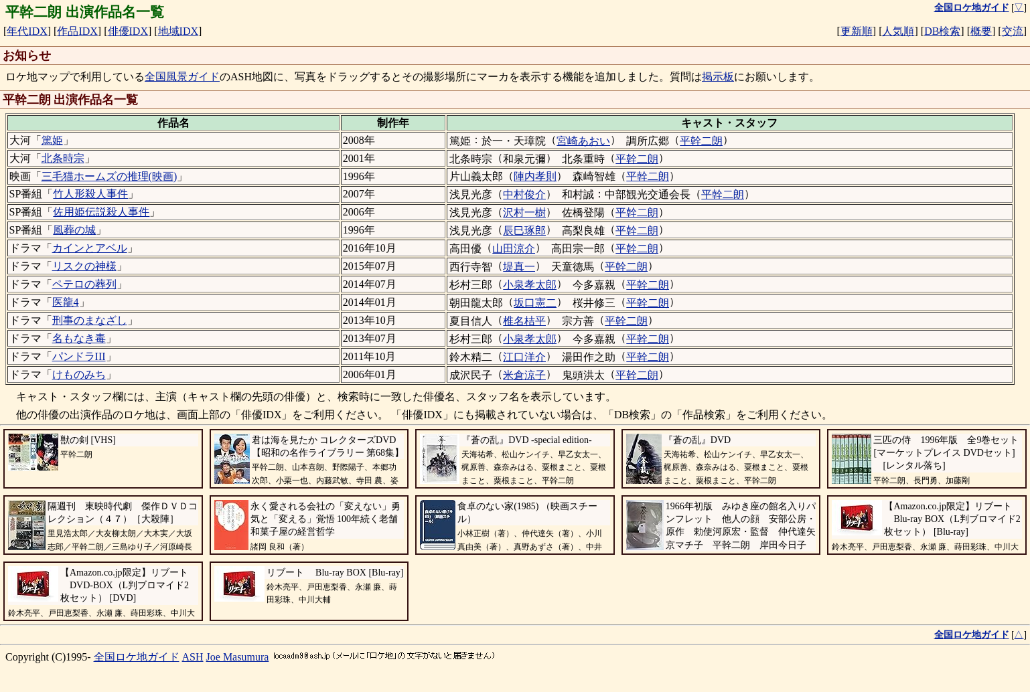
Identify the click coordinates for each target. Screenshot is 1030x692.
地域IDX (178, 31)
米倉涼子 (524, 375)
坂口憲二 (535, 303)
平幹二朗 (701, 141)
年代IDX (27, 31)
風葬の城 (74, 230)
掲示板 (718, 76)
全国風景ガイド (182, 76)
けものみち (79, 374)
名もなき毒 (79, 338)
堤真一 (519, 266)
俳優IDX (128, 31)
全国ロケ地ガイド (136, 657)
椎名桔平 (524, 321)
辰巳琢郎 (524, 230)
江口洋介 (524, 357)
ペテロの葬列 (84, 284)
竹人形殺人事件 (90, 193)
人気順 (898, 31)
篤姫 (52, 140)
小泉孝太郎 (530, 284)
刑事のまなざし (89, 320)
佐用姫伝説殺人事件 (101, 212)
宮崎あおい (583, 141)
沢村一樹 (524, 212)
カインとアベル (89, 248)
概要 (981, 31)
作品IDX (77, 31)
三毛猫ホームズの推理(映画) (109, 176)
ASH (193, 657)
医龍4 (65, 302)
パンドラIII (79, 356)
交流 (1012, 31)
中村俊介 (524, 194)
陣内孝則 (535, 176)
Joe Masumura (237, 657)
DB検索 (942, 31)
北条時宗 (63, 158)
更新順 (856, 31)
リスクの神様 (84, 266)
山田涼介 (513, 248)
